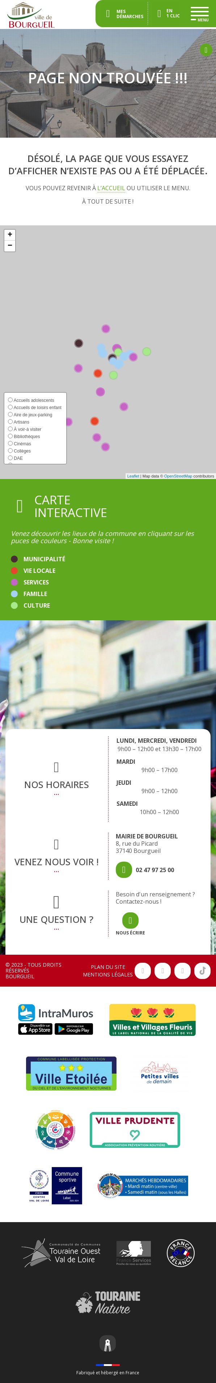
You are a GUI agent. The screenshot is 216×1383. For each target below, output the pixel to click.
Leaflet (133, 476)
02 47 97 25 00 (155, 870)
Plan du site (108, 966)
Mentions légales (108, 974)
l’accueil (111, 188)
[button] (9, 235)
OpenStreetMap (178, 476)
